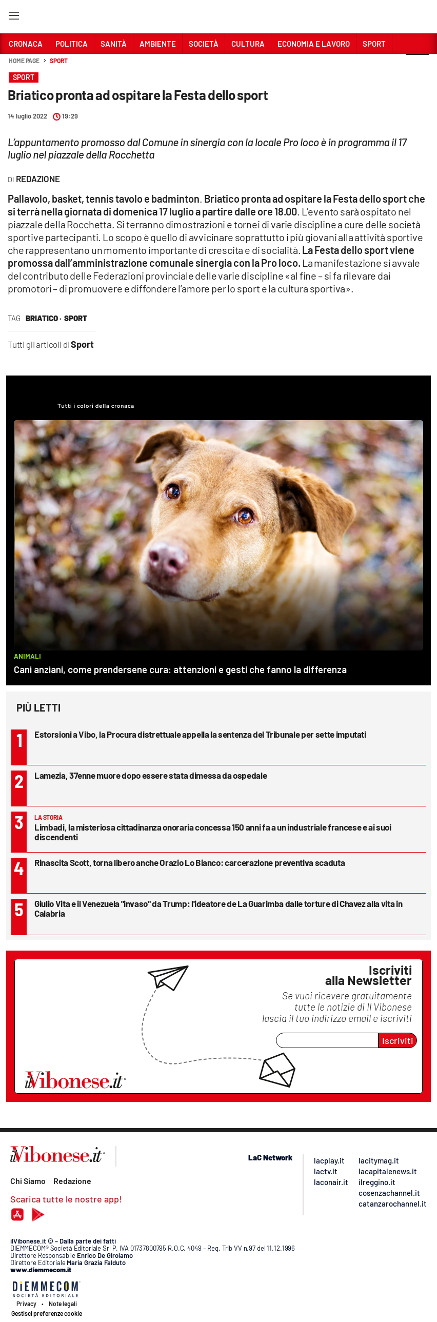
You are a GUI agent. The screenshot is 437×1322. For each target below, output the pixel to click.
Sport (59, 60)
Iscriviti (397, 1040)
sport (75, 318)
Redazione (72, 1181)
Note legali (63, 1303)
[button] (417, 66)
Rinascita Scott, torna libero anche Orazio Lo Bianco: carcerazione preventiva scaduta (189, 862)
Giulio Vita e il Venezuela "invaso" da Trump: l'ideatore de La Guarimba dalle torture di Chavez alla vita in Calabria (218, 908)
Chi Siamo (28, 1181)
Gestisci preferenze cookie (46, 1313)
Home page (24, 60)
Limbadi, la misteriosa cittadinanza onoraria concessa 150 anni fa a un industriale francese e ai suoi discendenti (212, 832)
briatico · (44, 318)
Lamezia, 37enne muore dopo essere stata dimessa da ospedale (150, 775)
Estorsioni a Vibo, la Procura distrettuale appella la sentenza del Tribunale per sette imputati (200, 734)
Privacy (26, 1303)
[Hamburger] (13, 18)
